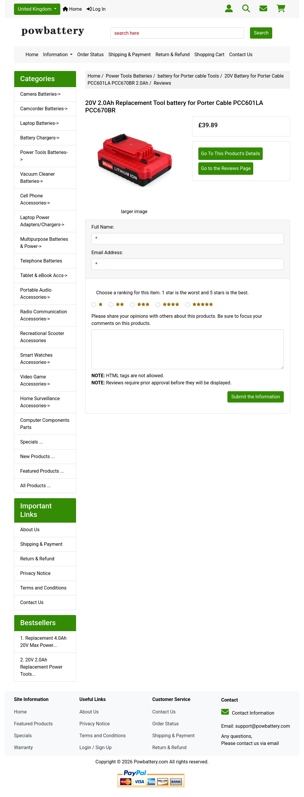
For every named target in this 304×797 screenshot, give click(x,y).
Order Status (90, 54)
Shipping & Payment (129, 54)
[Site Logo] (60, 31)
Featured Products (33, 724)
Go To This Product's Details (230, 153)
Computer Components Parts (44, 423)
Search (261, 33)
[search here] (177, 33)
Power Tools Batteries (129, 76)
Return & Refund (173, 54)
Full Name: (102, 227)
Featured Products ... (42, 471)
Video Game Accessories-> (35, 380)
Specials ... (31, 442)
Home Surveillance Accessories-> (40, 402)
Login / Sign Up (95, 747)
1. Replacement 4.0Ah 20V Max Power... (43, 641)
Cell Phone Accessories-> (35, 199)
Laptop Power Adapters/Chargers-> (42, 221)
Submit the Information (255, 397)
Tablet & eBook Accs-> (43, 275)
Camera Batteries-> (40, 94)
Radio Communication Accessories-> (43, 315)
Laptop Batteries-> (39, 123)
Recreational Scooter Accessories (42, 337)
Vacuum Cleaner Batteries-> (37, 177)
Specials (23, 735)
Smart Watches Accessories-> (36, 358)
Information (56, 54)
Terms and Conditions (43, 588)
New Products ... (37, 456)
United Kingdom (35, 9)
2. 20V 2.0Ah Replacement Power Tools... (41, 667)
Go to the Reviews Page (226, 168)
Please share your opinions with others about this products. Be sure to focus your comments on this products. (176, 319)
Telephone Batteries (41, 261)
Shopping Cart (209, 54)
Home (72, 9)
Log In (96, 9)
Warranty (23, 747)
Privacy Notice (35, 573)
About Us (29, 529)
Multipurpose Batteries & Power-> (44, 242)
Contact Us (241, 54)
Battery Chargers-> (39, 138)
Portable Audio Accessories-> (35, 293)
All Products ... (35, 485)
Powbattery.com (151, 762)
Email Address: (107, 252)
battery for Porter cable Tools (188, 76)
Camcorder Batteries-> (43, 108)
